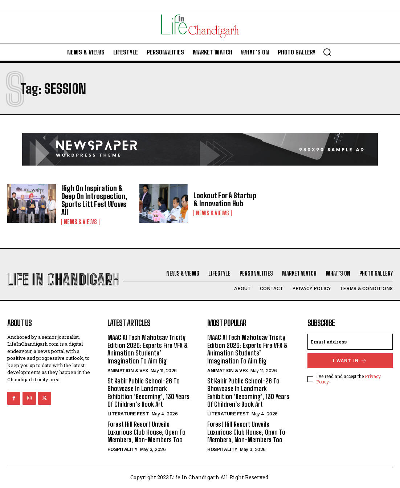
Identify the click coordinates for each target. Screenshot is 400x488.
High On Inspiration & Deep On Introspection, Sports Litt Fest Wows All (94, 200)
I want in (350, 361)
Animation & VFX (127, 370)
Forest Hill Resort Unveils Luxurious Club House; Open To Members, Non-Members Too (146, 432)
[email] (350, 342)
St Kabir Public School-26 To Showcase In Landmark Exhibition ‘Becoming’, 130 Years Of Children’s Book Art (148, 392)
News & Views (80, 222)
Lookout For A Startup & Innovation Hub (224, 199)
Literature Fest (128, 413)
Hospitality (122, 449)
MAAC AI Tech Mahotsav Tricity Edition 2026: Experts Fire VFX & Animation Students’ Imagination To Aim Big (147, 349)
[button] (327, 52)
